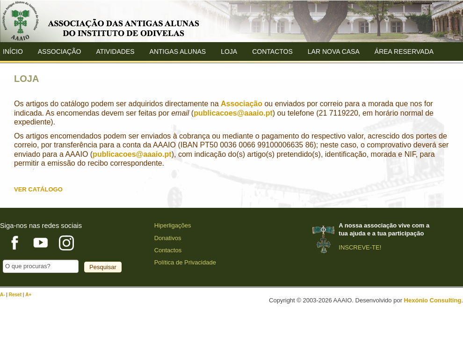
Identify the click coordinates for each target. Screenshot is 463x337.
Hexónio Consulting (433, 300)
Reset (16, 294)
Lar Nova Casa (334, 51)
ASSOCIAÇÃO (59, 51)
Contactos (272, 51)
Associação (241, 104)
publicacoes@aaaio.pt (233, 113)
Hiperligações (172, 225)
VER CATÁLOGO (38, 189)
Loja (229, 51)
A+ (28, 294)
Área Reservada (404, 51)
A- (3, 294)
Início (13, 51)
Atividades (115, 51)
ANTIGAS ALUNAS (178, 51)
